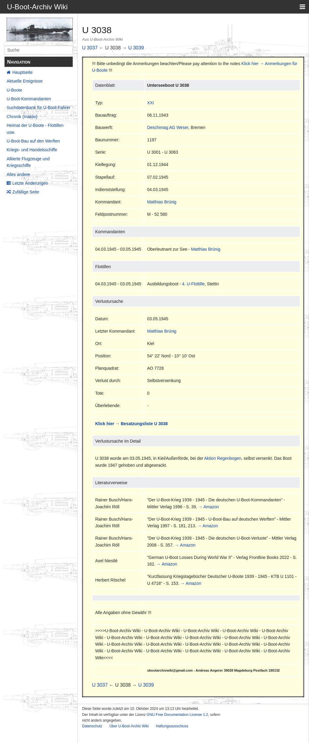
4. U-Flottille (193, 283)
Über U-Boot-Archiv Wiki (129, 726)
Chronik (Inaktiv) (22, 116)
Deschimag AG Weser (167, 127)
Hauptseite (22, 72)
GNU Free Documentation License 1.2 (177, 715)
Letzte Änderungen (30, 183)
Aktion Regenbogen (222, 458)
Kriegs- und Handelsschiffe (32, 149)
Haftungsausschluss (172, 726)
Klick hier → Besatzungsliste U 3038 (131, 423)
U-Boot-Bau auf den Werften (33, 141)
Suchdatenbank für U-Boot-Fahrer (38, 107)
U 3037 (90, 47)
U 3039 (136, 47)
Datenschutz (92, 726)
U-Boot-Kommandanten (29, 98)
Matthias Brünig (161, 201)
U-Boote (14, 90)
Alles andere (18, 174)
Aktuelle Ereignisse (25, 81)
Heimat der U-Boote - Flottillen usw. (35, 128)
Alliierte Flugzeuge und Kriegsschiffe (28, 162)
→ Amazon (208, 506)
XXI (150, 102)
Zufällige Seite (25, 192)
